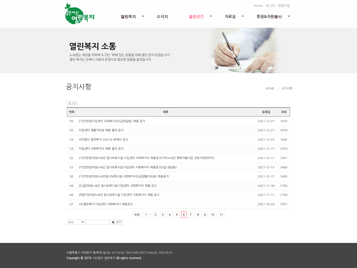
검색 (116, 222)
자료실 (235, 18)
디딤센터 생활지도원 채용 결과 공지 (101, 130)
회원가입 (284, 5)
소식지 (162, 17)
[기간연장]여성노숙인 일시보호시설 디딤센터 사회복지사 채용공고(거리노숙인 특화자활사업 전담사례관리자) (146, 158)
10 (212, 214)
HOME (269, 88)
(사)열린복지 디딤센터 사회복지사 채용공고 (106, 204)
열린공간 (201, 18)
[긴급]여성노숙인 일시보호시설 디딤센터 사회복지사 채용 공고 (118, 185)
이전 (137, 214)
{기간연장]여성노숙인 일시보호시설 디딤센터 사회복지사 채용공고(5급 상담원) (128, 167)
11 (221, 214)
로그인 (270, 5)
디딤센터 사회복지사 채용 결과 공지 (101, 148)
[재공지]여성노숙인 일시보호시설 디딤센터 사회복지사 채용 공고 (119, 194)
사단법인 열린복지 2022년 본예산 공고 (103, 139)
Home (258, 5)
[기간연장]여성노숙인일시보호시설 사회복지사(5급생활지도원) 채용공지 (124, 176)
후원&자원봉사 (274, 18)
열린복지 (133, 18)
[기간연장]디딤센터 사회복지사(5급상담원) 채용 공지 (112, 121)
